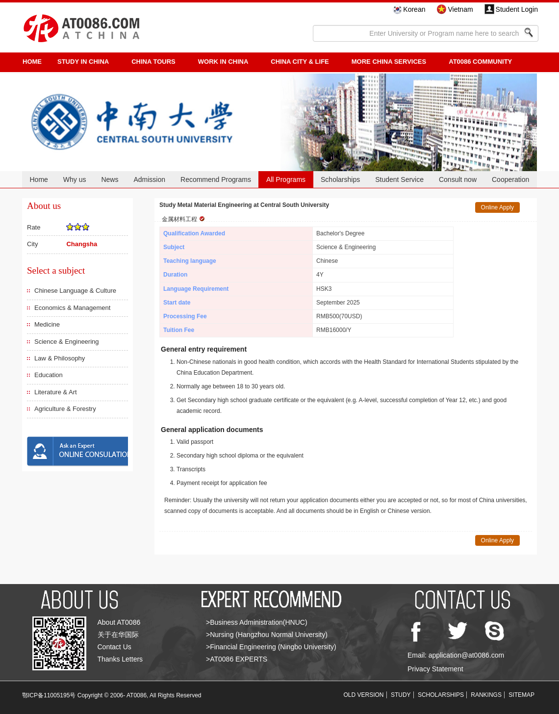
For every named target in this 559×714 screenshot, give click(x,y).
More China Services (389, 61)
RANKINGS (486, 694)
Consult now (458, 179)
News (109, 179)
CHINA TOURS (153, 61)
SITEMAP (521, 694)
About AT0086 (119, 622)
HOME (32, 61)
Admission (149, 179)
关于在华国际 (118, 634)
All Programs (285, 179)
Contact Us (114, 647)
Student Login (517, 9)
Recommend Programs (215, 179)
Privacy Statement (435, 669)
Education (48, 375)
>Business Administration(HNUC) (256, 622)
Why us (74, 179)
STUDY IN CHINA (83, 61)
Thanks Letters (120, 659)
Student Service (399, 179)
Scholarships (340, 179)
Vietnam (460, 9)
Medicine (47, 324)
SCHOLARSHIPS (441, 694)
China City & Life (300, 61)
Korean (414, 9)
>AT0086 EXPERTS (236, 659)
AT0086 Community (480, 61)
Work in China (223, 61)
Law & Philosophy (59, 358)
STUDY (401, 694)
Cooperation (510, 179)
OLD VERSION (364, 694)
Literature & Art (55, 392)
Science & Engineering (66, 341)
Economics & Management (72, 307)
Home (38, 179)
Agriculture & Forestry (65, 408)
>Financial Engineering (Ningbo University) (271, 647)
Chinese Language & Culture (75, 290)
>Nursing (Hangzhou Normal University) (267, 634)
